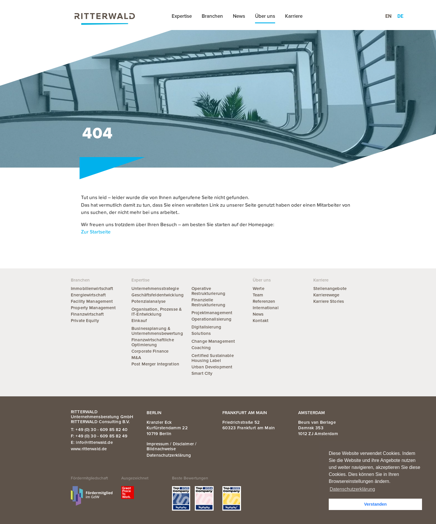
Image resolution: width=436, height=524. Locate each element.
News (239, 16)
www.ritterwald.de (89, 448)
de (401, 16)
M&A (136, 357)
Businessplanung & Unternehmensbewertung (157, 331)
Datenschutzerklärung (169, 455)
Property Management (93, 307)
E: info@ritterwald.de (92, 442)
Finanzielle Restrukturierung (208, 302)
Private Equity (85, 320)
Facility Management (92, 301)
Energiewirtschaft (88, 295)
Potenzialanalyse (148, 301)
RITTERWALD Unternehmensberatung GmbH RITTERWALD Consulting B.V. (102, 416)
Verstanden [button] (375, 504)
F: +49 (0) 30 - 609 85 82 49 (99, 436)
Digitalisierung (206, 327)
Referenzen (264, 301)
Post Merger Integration (155, 364)
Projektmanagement (211, 312)
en (388, 16)
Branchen (212, 16)
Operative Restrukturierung (208, 291)
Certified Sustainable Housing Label (212, 358)
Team (258, 295)
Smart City (201, 373)
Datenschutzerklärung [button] (352, 489)
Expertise (182, 16)
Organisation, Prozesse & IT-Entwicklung (156, 312)
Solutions (201, 333)
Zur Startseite (96, 232)
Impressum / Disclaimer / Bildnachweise (171, 446)
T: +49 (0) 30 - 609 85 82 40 (99, 429)
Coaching (201, 347)
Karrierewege (326, 295)
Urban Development (211, 367)
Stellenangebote (330, 288)
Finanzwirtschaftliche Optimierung (152, 342)
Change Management (213, 341)
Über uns (265, 16)
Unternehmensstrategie (155, 288)
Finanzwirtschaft (87, 314)
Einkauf (139, 320)
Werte (258, 288)
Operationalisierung (211, 319)
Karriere (294, 16)
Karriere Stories (328, 301)
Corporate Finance (149, 351)
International (266, 307)
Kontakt (260, 320)
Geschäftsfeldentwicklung (157, 295)
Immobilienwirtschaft (92, 288)
